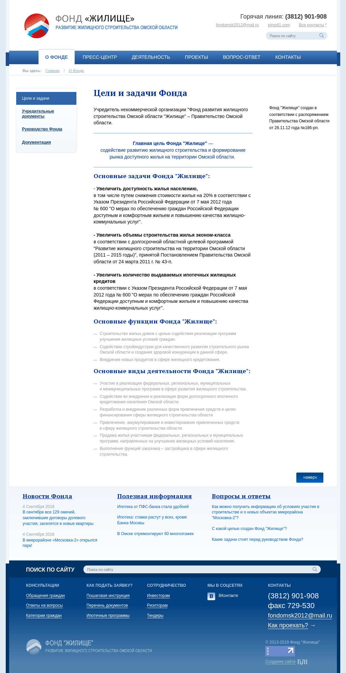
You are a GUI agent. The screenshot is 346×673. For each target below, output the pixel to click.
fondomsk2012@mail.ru (237, 25)
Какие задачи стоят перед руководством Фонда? (257, 539)
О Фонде (56, 57)
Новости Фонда (47, 496)
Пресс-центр (100, 57)
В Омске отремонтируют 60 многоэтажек (155, 533)
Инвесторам (158, 595)
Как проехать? (288, 625)
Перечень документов (107, 605)
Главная (53, 71)
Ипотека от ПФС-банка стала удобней (153, 506)
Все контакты (311, 25)
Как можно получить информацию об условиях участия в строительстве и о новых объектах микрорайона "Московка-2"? (265, 512)
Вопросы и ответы (241, 496)
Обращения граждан (45, 595)
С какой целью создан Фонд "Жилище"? (249, 528)
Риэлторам (157, 605)
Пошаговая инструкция (108, 595)
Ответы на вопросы (44, 605)
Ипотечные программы (107, 615)
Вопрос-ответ (242, 57)
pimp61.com (279, 25)
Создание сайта (280, 661)
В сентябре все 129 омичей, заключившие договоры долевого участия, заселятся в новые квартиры (58, 518)
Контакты (288, 57)
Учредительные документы (38, 113)
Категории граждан (44, 615)
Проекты (196, 57)
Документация (36, 142)
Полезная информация (154, 496)
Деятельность (151, 57)
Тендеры (155, 615)
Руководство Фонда (42, 129)
